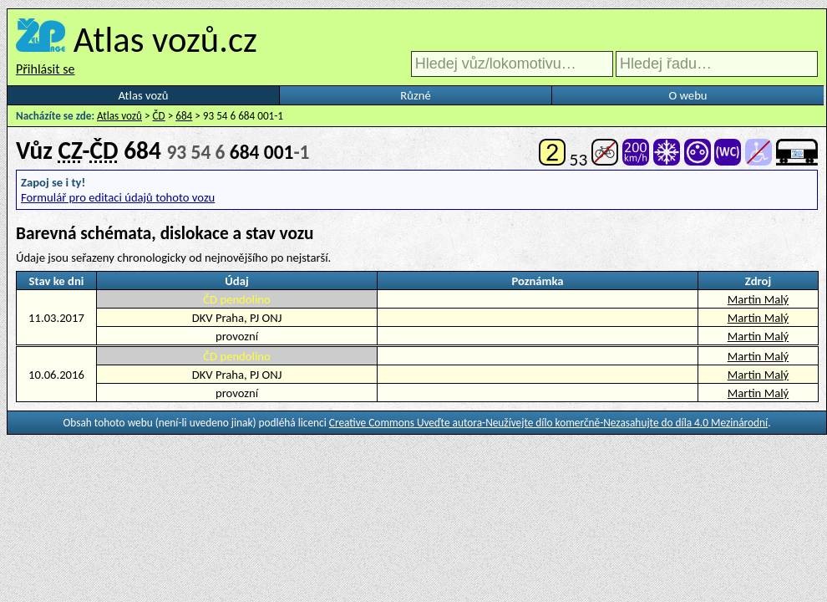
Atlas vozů (144, 95)
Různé (415, 95)
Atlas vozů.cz (165, 39)
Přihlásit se (45, 69)
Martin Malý (758, 299)
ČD (159, 116)
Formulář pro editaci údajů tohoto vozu (118, 197)
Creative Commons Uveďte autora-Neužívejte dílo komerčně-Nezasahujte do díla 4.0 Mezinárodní (548, 423)
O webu (687, 95)
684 (183, 116)
